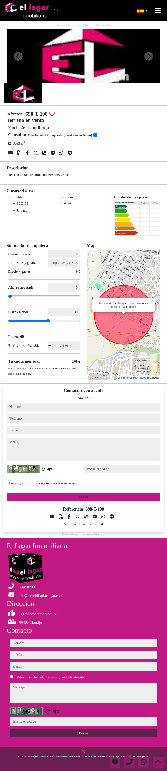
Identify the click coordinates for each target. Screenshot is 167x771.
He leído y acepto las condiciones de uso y (43, 483)
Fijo (15, 345)
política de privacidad (64, 483)
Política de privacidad (69, 756)
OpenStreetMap (137, 377)
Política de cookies (95, 756)
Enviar (83, 497)
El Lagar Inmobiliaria (40, 756)
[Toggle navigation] (158, 11)
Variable (33, 345)
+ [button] (92, 255)
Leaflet (121, 377)
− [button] (92, 262)
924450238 (83, 398)
